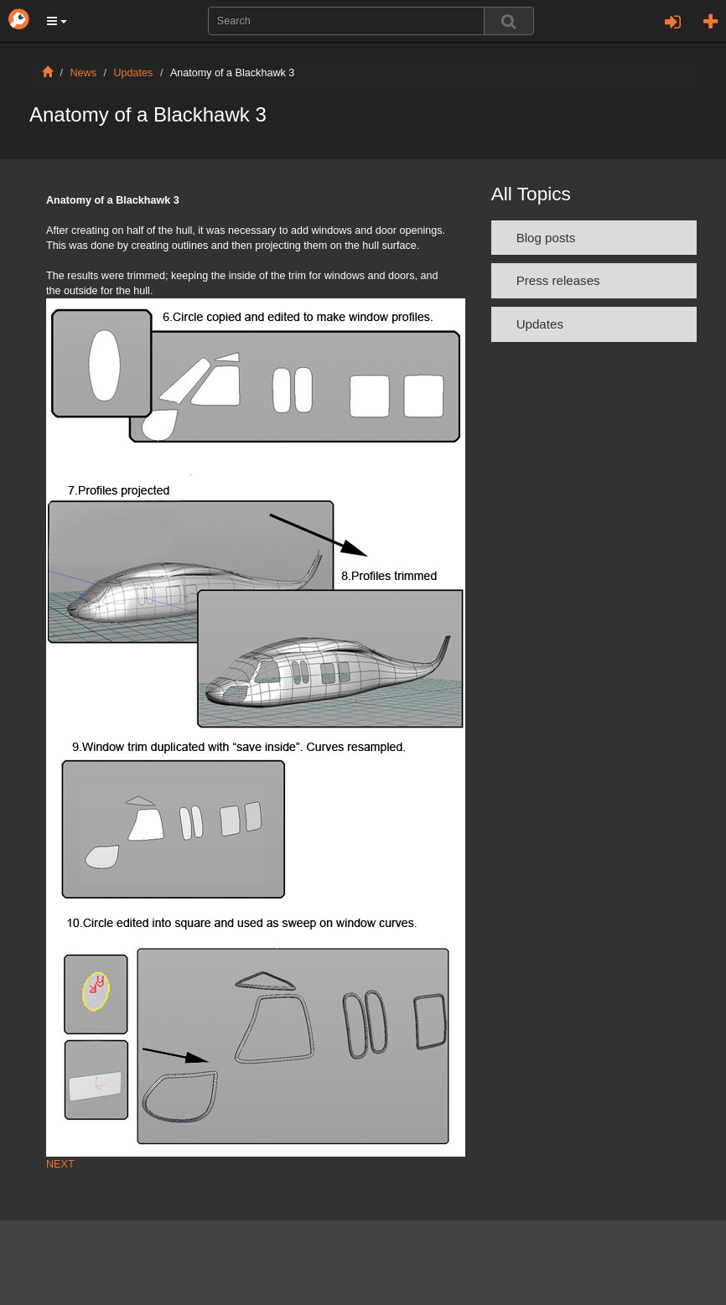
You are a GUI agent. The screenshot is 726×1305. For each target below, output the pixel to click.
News (83, 73)
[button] (57, 21)
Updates (133, 73)
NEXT (60, 1164)
